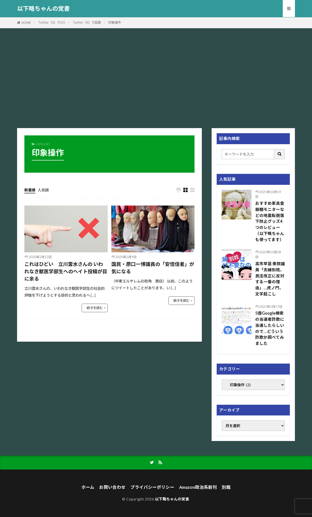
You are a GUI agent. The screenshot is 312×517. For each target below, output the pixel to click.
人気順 (43, 190)
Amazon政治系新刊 (198, 487)
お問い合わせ (112, 487)
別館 (226, 487)
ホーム (87, 487)
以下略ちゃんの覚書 (43, 8)
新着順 (29, 190)
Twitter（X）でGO (51, 22)
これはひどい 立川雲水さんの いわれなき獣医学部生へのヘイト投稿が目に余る (65, 271)
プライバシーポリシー (152, 487)
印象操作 (114, 22)
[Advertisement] (156, 77)
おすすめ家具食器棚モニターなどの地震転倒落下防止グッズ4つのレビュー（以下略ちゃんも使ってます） (269, 221)
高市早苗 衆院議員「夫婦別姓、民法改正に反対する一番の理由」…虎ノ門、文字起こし (270, 278)
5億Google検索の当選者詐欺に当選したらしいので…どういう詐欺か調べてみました (269, 328)
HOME (26, 23)
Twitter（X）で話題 (87, 22)
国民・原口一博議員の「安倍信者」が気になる (152, 267)
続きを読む (95, 308)
